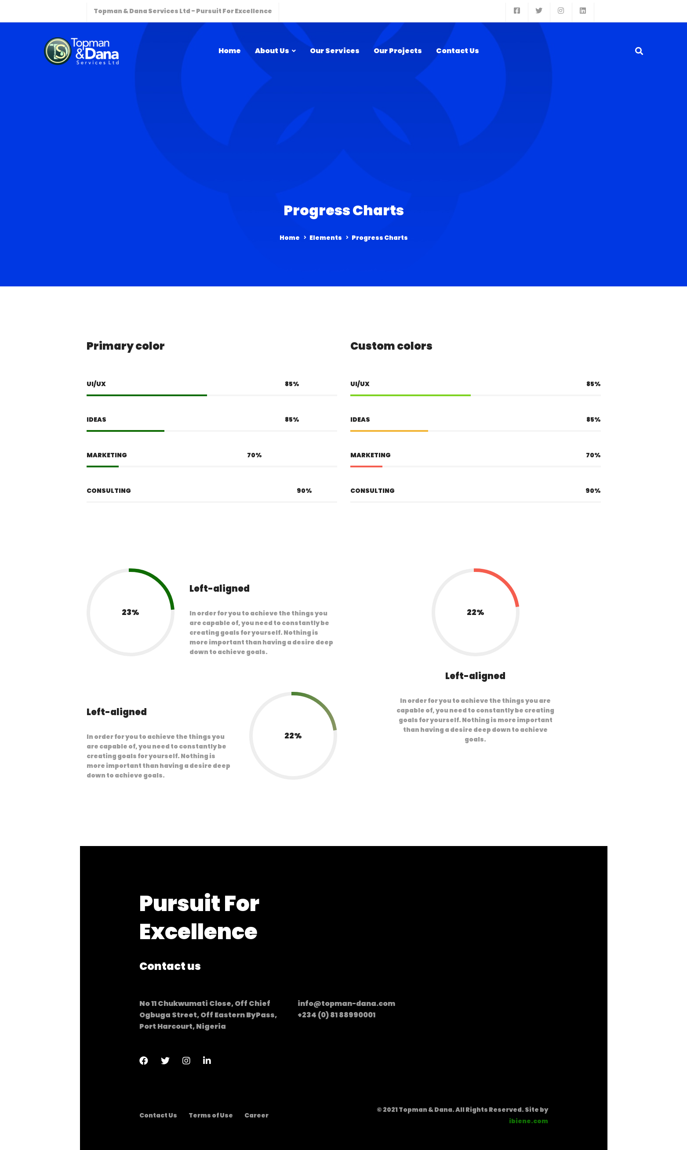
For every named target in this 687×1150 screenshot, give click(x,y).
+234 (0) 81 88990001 (336, 1015)
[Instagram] (186, 1060)
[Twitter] (165, 1060)
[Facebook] (144, 1060)
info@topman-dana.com (346, 1003)
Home (290, 237)
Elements (325, 237)
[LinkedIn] (207, 1060)
